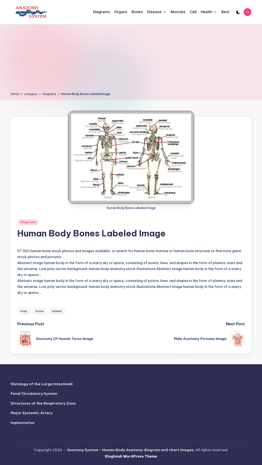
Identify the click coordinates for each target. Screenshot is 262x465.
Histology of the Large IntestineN (42, 384)
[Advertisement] (131, 59)
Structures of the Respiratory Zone (43, 403)
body (23, 311)
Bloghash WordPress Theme (131, 456)
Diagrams (28, 222)
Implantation (22, 422)
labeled (57, 311)
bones (40, 311)
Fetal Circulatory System (34, 393)
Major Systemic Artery (32, 413)
